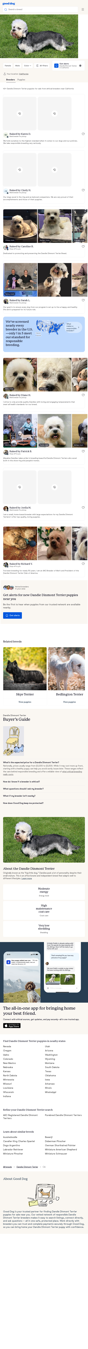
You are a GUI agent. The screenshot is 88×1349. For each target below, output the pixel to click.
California (22, 74)
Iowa (47, 1064)
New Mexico (9, 1047)
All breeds (7, 1150)
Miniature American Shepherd (60, 1133)
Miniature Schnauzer (56, 1137)
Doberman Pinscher (55, 1124)
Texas (48, 1056)
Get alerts (11, 603)
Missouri (7, 1068)
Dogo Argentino (11, 1128)
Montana (49, 1047)
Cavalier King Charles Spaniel (18, 1124)
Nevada (7, 1031)
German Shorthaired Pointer (59, 1128)
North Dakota (10, 1060)
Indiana (7, 1081)
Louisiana (8, 1072)
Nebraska (8, 1052)
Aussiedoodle (10, 1120)
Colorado (8, 1043)
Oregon (7, 1035)
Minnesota (8, 1064)
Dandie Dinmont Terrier (27, 1150)
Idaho (6, 1039)
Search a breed (13, 9)
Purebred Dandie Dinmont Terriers (62, 1099)
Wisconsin (8, 1077)
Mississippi (50, 1077)
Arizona (49, 1035)
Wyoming (50, 1043)
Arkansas (50, 1068)
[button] (20, 226)
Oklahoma (50, 1060)
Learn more (17, 867)
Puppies (21, 80)
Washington (51, 1039)
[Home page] (9, 3)
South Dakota (52, 1052)
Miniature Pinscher (13, 1137)
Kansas (7, 1056)
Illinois (48, 1072)
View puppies (25, 690)
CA (44, 1150)
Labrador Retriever (13, 1133)
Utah (47, 1031)
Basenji (49, 1120)
